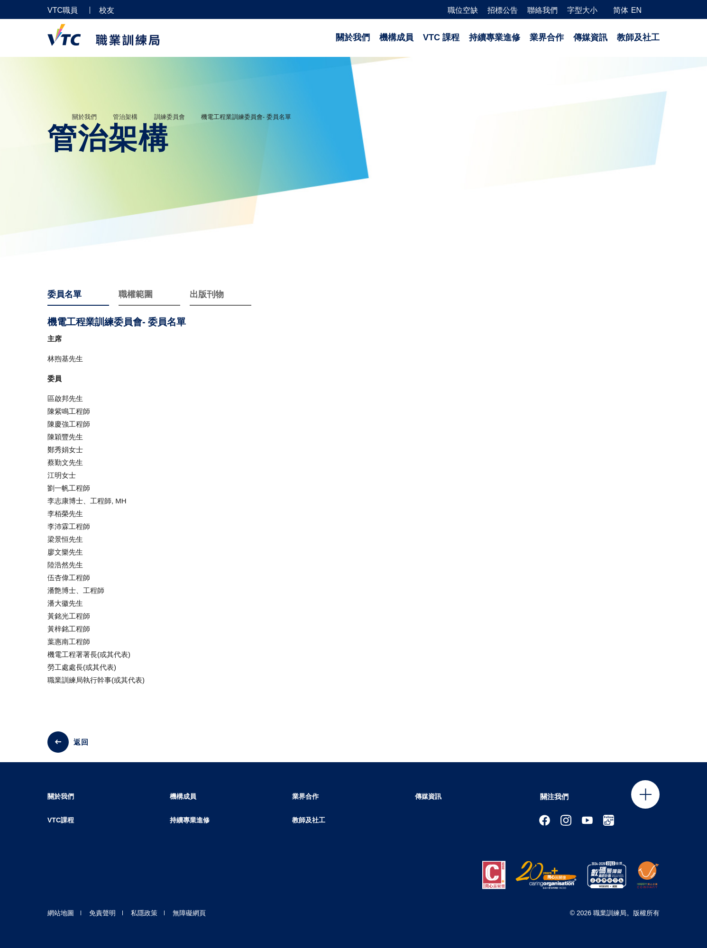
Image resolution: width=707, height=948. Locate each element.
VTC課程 (60, 820)
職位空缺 (463, 10)
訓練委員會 (169, 117)
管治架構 (125, 117)
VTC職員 (62, 10)
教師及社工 (638, 37)
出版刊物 (207, 295)
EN (636, 10)
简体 (620, 10)
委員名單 (64, 295)
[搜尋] (656, 10)
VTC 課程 (441, 37)
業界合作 (547, 37)
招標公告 (502, 10)
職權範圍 (136, 295)
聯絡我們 (542, 10)
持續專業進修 (494, 37)
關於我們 (353, 37)
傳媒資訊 (590, 37)
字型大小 (582, 10)
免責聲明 (102, 913)
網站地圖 (60, 913)
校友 (106, 10)
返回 (81, 742)
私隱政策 (144, 913)
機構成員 (396, 37)
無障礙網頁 (189, 913)
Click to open (645, 794)
